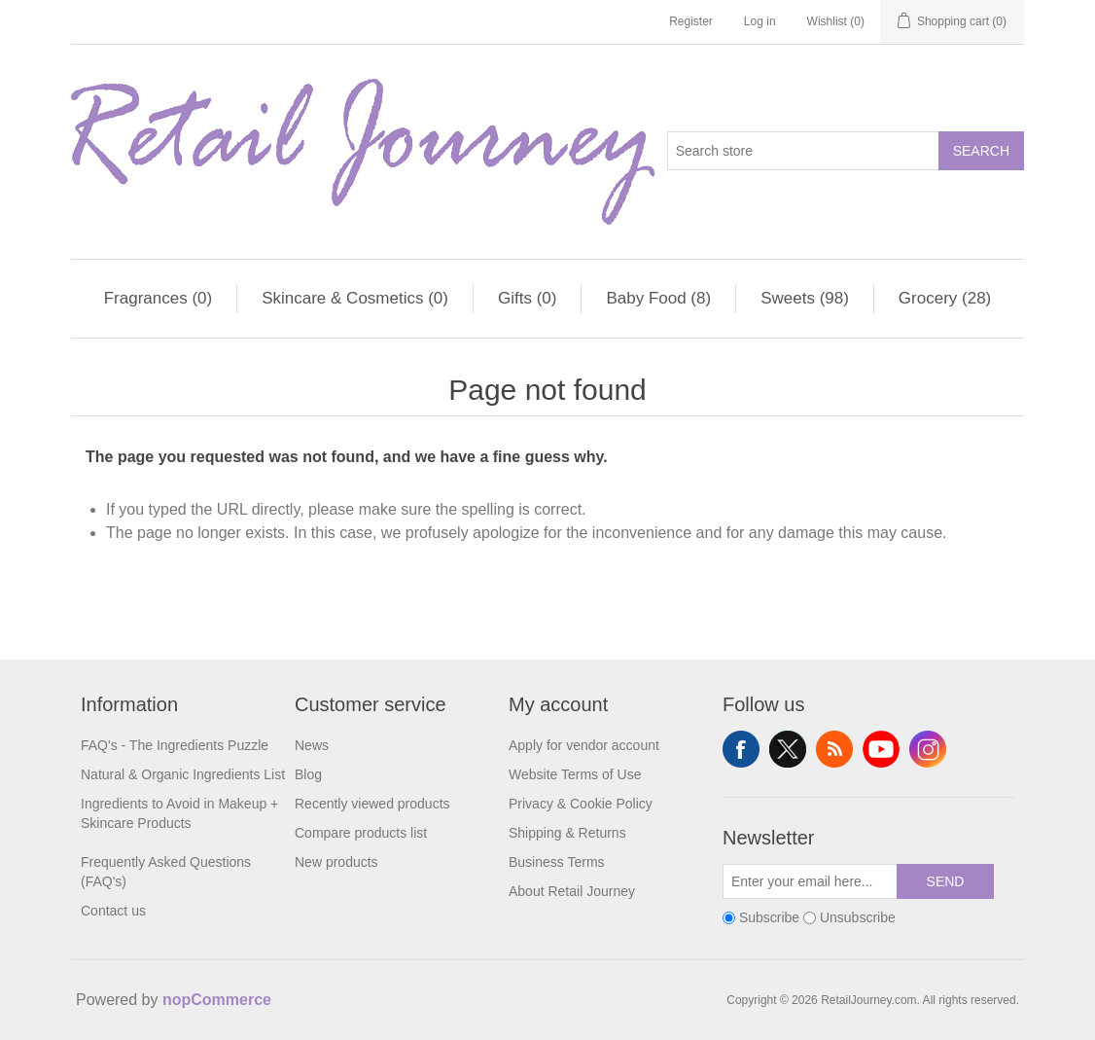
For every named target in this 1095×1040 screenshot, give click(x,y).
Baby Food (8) (658, 298)
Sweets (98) (804, 298)
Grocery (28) (945, 298)
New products (336, 862)
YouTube (881, 749)
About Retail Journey (572, 891)
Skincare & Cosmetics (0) (355, 298)
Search (981, 151)
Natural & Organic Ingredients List (183, 774)
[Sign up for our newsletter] (810, 881)
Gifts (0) (527, 298)
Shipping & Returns (567, 833)
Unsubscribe (858, 917)
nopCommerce (216, 999)
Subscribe (769, 917)
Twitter (787, 749)
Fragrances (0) (158, 298)
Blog (308, 774)
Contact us (113, 910)
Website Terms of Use (575, 774)
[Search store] (803, 150)
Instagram (927, 749)
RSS (834, 749)
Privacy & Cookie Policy (581, 803)
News (312, 745)
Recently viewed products (372, 803)
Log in (760, 21)
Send (946, 881)
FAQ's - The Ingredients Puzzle (174, 745)
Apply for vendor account (584, 745)
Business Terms (557, 862)
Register (691, 21)
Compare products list (361, 833)
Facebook (741, 749)
